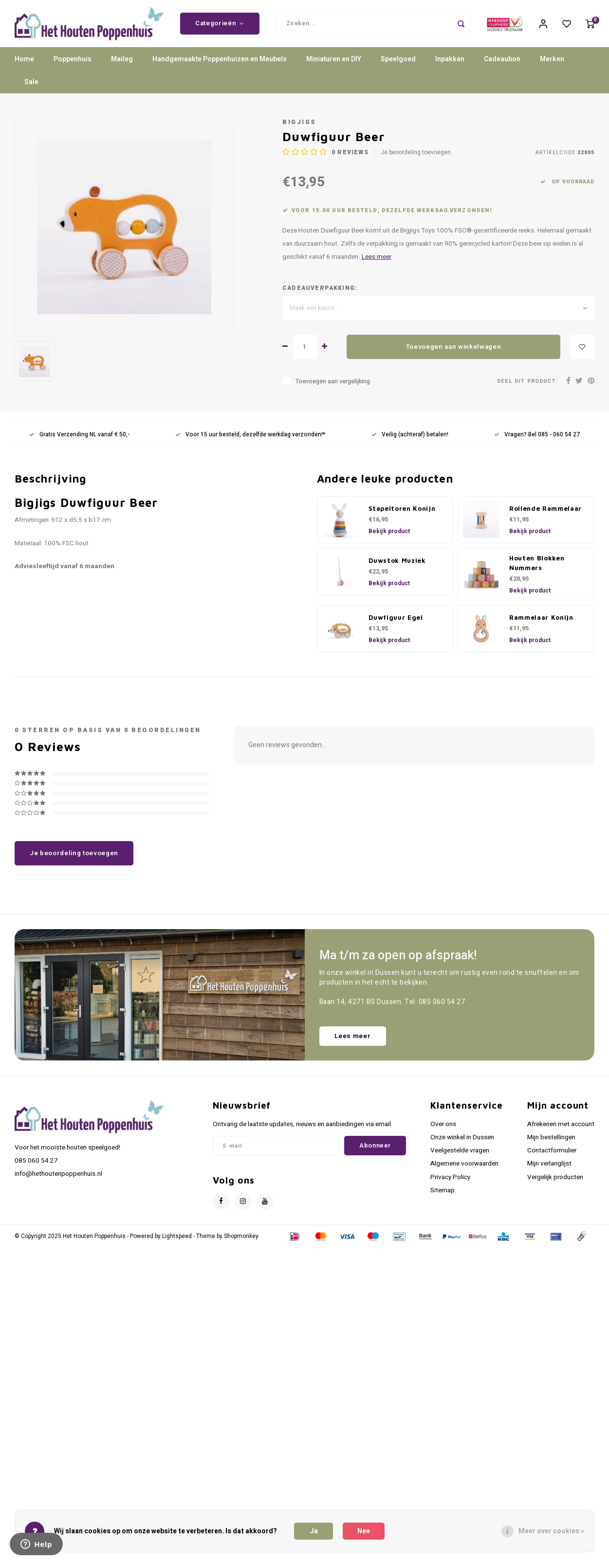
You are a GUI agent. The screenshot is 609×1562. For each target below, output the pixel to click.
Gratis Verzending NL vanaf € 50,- (79, 441)
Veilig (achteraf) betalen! (409, 441)
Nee (363, 1531)
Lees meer (376, 263)
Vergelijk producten (555, 1183)
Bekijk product (389, 537)
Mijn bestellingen (551, 1144)
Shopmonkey (241, 1243)
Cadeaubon (502, 65)
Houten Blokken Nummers (536, 569)
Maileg (122, 65)
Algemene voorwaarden (464, 1170)
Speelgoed (398, 65)
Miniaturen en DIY (333, 65)
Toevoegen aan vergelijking (332, 387)
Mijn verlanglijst (549, 1170)
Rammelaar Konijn (541, 624)
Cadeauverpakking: (319, 294)
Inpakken (449, 65)
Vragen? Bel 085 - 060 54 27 (537, 441)
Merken (552, 65)
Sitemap (442, 1197)
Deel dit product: (527, 387)
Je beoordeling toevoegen (416, 159)
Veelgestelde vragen (459, 1157)
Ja (314, 1531)
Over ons (443, 1130)
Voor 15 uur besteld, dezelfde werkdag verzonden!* (250, 441)
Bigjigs (299, 128)
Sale (31, 88)
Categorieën (219, 27)
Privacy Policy (450, 1183)
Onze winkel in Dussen (462, 1144)
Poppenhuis (73, 65)
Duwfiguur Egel (396, 624)
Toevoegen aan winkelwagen (453, 353)
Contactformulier (551, 1157)
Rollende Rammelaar (545, 515)
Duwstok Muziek (397, 567)
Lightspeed (177, 1243)
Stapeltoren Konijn (402, 515)
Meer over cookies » (551, 1531)
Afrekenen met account (560, 1130)
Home (24, 65)
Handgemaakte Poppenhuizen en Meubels (219, 65)
